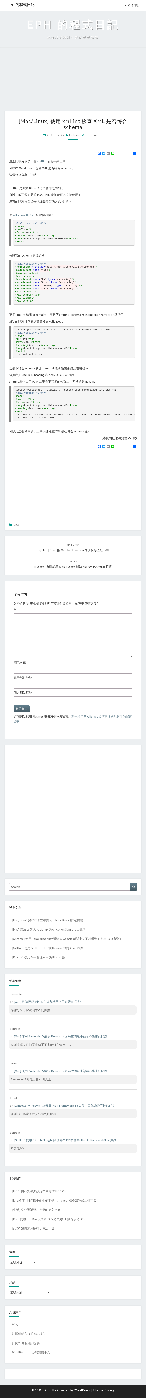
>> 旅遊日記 (131, 5)
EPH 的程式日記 (20, 4)
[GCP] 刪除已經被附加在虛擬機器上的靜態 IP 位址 (47, 1002)
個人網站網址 (23, 693)
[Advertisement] (73, 83)
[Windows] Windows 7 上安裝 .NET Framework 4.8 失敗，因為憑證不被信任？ (64, 1105)
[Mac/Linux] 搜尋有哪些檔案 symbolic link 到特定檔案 (47, 920)
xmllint (42, 161)
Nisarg (109, 1390)
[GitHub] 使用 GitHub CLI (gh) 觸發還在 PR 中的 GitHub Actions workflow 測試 (65, 1140)
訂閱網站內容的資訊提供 (29, 1334)
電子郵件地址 (23, 678)
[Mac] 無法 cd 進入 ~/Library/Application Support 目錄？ (49, 929)
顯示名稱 (20, 662)
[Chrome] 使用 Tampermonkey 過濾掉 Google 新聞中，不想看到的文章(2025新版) (66, 939)
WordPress (82, 1390)
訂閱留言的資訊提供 (26, 1343)
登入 (15, 1324)
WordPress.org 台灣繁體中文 (31, 1352)
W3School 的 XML (24, 215)
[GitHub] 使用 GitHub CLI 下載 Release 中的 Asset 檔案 (47, 948)
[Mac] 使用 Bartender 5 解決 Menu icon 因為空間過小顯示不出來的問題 (60, 1036)
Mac (16, 525)
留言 (18, 610)
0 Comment (94, 135)
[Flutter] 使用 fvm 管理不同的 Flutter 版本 (40, 957)
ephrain (75, 135)
